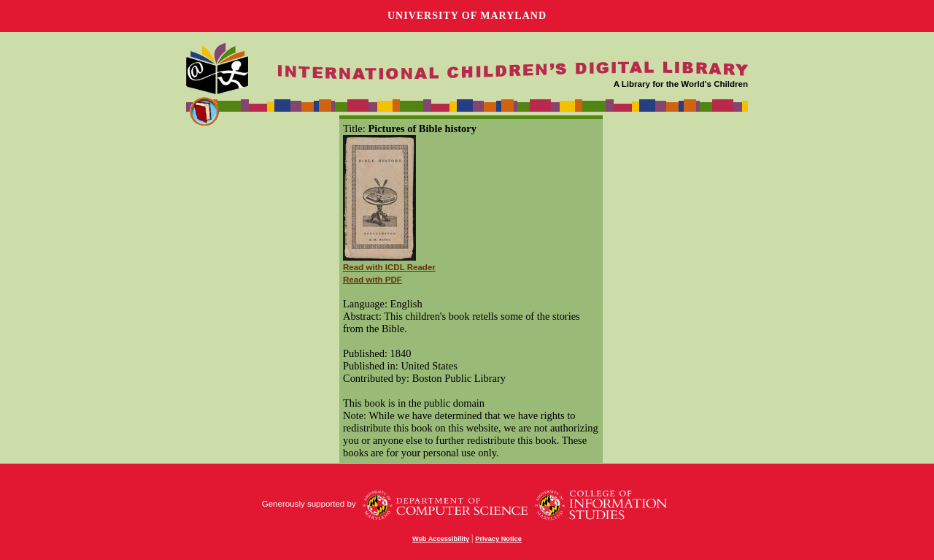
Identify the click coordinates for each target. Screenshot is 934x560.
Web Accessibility (440, 538)
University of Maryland (467, 15)
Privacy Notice (498, 538)
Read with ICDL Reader (389, 267)
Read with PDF (372, 279)
